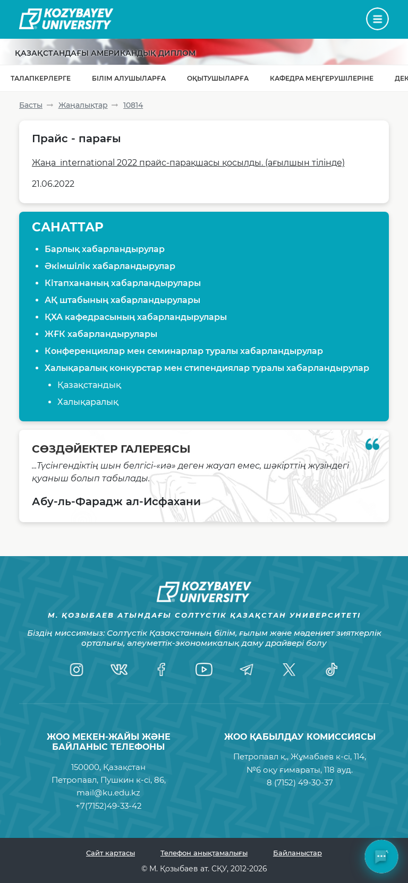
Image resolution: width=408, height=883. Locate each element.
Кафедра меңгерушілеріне (321, 78)
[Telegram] (246, 669)
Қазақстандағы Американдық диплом (105, 53)
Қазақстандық (89, 385)
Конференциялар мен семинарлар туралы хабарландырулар (184, 351)
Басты (30, 105)
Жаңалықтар (83, 105)
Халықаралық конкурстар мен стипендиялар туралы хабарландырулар (207, 368)
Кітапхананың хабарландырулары (123, 283)
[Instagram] (76, 669)
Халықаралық (87, 402)
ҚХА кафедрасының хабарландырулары (136, 317)
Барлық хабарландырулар (105, 249)
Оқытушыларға (218, 78)
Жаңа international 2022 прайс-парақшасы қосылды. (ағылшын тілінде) (188, 163)
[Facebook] (161, 669)
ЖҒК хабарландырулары (101, 334)
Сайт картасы (110, 853)
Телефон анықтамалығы (204, 853)
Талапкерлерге (41, 78)
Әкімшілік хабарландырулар (110, 266)
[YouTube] (204, 669)
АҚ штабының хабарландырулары (122, 300)
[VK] (119, 669)
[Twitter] (289, 669)
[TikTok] (331, 669)
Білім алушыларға (129, 78)
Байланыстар (297, 853)
